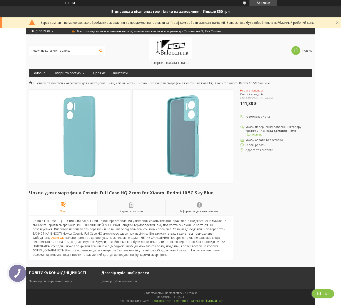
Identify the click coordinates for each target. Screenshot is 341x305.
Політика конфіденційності (206, 301)
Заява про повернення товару (50, 281)
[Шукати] (101, 50)
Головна (38, 73)
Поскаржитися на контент (169, 301)
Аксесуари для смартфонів (85, 83)
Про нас (99, 73)
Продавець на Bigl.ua (170, 297)
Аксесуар (58, 238)
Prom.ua (192, 293)
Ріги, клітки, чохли (122, 83)
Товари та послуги (67, 73)
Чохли (143, 83)
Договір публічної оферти (119, 281)
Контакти (120, 73)
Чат (323, 294)
